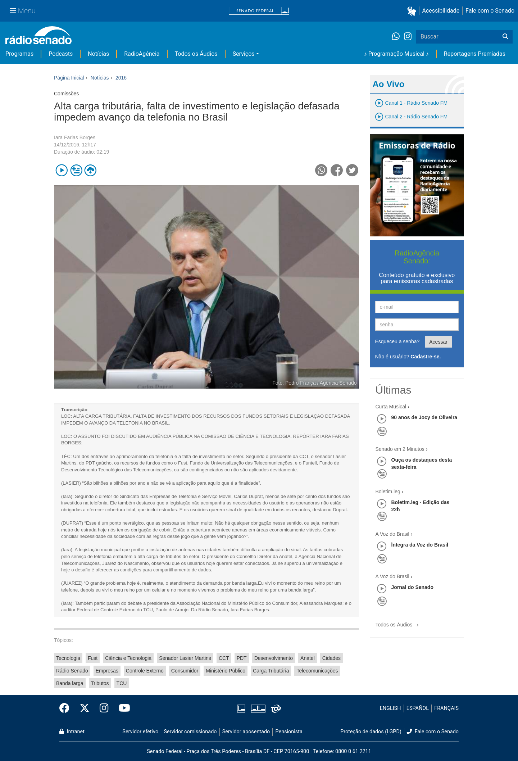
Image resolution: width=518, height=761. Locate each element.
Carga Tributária (271, 671)
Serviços (244, 53)
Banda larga (69, 683)
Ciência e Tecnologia (128, 658)
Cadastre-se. (425, 356)
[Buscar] (505, 36)
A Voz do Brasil (392, 534)
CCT (224, 658)
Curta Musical (391, 406)
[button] (413, 11)
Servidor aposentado (246, 732)
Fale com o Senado (489, 10)
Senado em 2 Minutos (400, 449)
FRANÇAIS (446, 708)
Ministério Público (225, 671)
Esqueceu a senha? (397, 341)
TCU (122, 683)
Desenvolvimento (273, 658)
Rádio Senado (72, 671)
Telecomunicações (317, 671)
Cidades (331, 658)
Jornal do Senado (412, 587)
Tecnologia (68, 658)
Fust (92, 658)
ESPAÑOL (417, 708)
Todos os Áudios (196, 53)
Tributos (100, 683)
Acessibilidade (441, 10)
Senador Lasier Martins (185, 658)
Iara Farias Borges (74, 137)
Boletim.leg (388, 491)
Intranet (72, 732)
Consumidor (184, 671)
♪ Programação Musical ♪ (396, 53)
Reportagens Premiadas (474, 53)
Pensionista (289, 732)
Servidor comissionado (190, 732)
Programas (19, 53)
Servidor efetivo (140, 732)
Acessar (438, 342)
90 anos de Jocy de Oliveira (424, 417)
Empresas (107, 671)
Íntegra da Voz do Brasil (419, 545)
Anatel (307, 658)
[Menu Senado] (23, 10)
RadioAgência (141, 53)
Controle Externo (145, 671)
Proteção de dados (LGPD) (370, 732)
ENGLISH (390, 708)
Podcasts (61, 53)
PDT (242, 658)
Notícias (98, 53)
